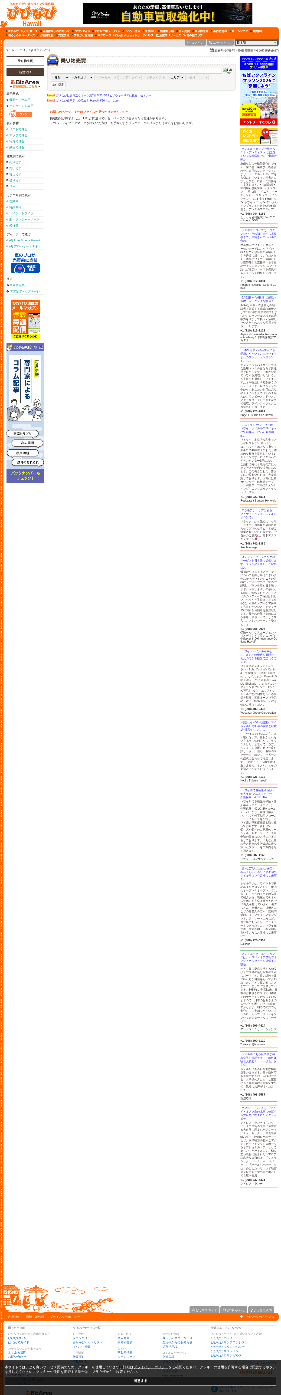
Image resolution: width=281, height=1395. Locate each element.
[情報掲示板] (166, 31)
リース (13, 186)
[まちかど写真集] (82, 35)
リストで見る (18, 129)
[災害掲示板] (45, 35)
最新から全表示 (19, 99)
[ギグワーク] (103, 35)
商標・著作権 (35, 1317)
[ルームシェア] (238, 31)
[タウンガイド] (81, 31)
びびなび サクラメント (226, 1351)
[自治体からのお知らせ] (55, 31)
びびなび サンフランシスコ (229, 1342)
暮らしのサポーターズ (177, 1338)
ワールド (11, 50)
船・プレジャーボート (24, 219)
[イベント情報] (131, 31)
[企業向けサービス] (168, 35)
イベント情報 (82, 1347)
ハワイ (46, 50)
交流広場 (168, 1357)
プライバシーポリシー (65, 1317)
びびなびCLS (17, 1338)
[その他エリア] (193, 35)
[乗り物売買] (200, 31)
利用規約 (14, 1317)
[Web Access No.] (126, 35)
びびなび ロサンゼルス (226, 1355)
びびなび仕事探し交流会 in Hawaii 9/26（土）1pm (82, 100)
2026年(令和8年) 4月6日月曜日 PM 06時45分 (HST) (246, 50)
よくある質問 (17, 1352)
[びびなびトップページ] (29, 13)
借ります (15, 180)
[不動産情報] (219, 31)
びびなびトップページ (25, 291)
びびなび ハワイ (222, 1338)
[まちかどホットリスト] (106, 31)
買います (15, 168)
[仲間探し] (256, 31)
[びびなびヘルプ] (148, 35)
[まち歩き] (12, 31)
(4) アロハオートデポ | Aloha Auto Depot (24, 246)
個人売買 (124, 1338)
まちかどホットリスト (88, 1342)
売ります (15, 162)
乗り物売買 (25, 61)
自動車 (13, 201)
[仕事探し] (149, 31)
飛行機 (13, 225)
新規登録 (25, 72)
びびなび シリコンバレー (228, 1347)
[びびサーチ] (29, 31)
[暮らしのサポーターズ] (20, 35)
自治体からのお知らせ (177, 1342)
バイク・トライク (21, 213)
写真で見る (16, 141)
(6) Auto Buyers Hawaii (24, 240)
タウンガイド (82, 1338)
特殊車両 (15, 207)
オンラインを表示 (21, 105)
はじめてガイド (18, 1342)
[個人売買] (183, 31)
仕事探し (79, 1357)
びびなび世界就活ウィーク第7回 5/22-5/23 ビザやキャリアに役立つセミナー (99, 95)
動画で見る (16, 147)
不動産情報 (125, 1352)
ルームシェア (127, 1357)
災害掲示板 (169, 1347)
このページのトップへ (259, 1316)
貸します (15, 174)
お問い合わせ (17, 1357)
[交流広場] (62, 35)
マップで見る (18, 135)
